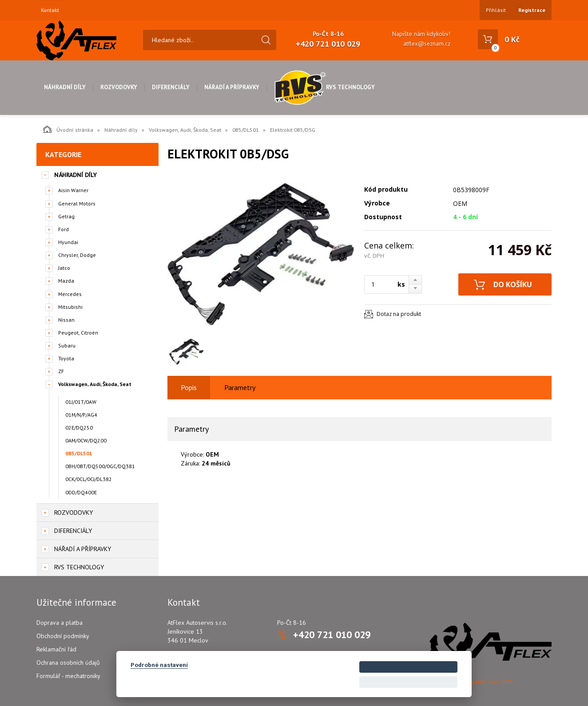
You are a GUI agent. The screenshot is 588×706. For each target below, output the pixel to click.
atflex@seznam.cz (426, 43)
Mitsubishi (70, 307)
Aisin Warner (73, 190)
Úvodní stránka (68, 129)
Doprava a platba (59, 623)
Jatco (64, 267)
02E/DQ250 (79, 427)
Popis (189, 387)
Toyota (66, 358)
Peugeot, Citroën (78, 332)
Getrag (66, 216)
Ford (63, 229)
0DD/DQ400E (81, 492)
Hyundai (68, 242)
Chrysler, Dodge (77, 255)
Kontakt (50, 10)
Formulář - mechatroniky (68, 676)
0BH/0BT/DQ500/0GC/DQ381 (100, 466)
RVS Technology (324, 87)
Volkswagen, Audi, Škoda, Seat (185, 129)
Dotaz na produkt (399, 314)
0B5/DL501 (245, 129)
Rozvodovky (118, 87)
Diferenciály (171, 87)
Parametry (239, 387)
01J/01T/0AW (80, 401)
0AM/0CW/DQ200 (86, 440)
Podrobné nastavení (159, 664)
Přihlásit (496, 10)
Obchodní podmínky (62, 636)
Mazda (66, 280)
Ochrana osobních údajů (68, 663)
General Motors (76, 203)
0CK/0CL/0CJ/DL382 (88, 479)
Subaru (66, 345)
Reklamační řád (56, 649)
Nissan (66, 319)
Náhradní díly (65, 87)
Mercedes (70, 294)
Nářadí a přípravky (231, 87)
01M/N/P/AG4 (81, 414)
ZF (61, 371)
